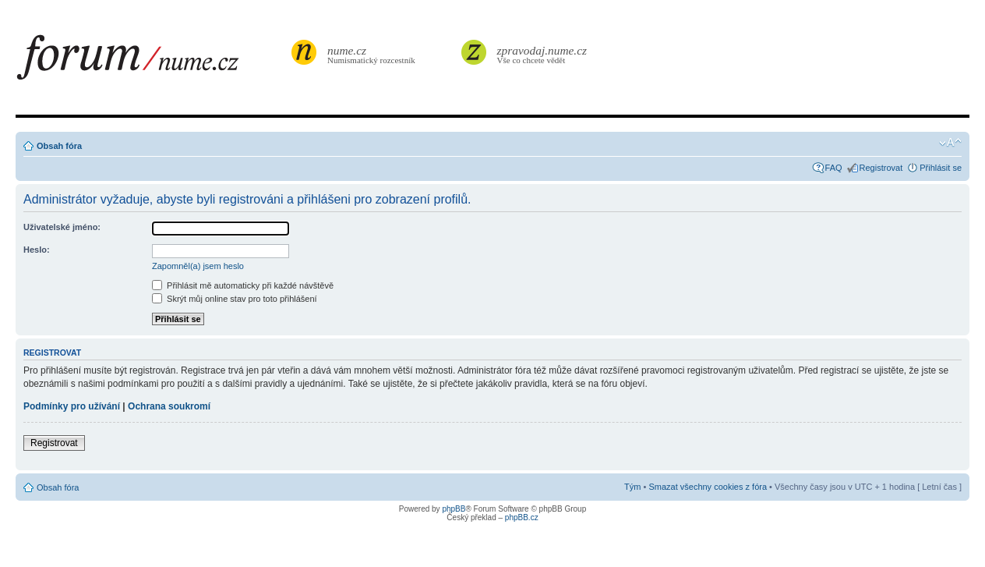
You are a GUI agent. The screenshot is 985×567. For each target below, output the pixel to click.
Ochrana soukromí (169, 406)
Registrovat (881, 167)
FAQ (833, 167)
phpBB (453, 509)
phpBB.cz (521, 517)
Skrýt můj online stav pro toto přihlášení (234, 298)
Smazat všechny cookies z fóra (707, 486)
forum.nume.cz (152, 61)
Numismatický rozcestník (373, 54)
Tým (632, 486)
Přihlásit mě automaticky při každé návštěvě (243, 285)
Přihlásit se (941, 167)
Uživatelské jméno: (62, 227)
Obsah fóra (59, 146)
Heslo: (36, 249)
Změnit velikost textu (950, 143)
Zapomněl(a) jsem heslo (198, 266)
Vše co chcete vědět (542, 54)
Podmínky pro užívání (71, 406)
